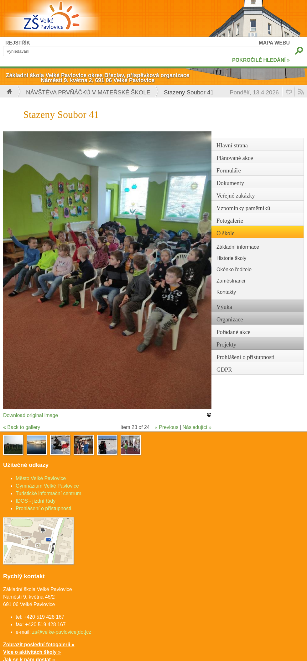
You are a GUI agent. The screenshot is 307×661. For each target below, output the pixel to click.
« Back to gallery (21, 427)
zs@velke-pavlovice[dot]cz (61, 632)
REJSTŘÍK (17, 42)
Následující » (197, 427)
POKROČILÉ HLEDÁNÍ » (261, 60)
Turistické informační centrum (48, 493)
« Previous (167, 427)
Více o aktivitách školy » (32, 652)
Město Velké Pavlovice (41, 478)
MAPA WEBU (274, 42)
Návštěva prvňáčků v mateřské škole (88, 92)
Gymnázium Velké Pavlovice (47, 486)
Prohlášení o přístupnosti (43, 508)
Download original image (30, 415)
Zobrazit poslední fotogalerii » (39, 644)
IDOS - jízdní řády (35, 501)
